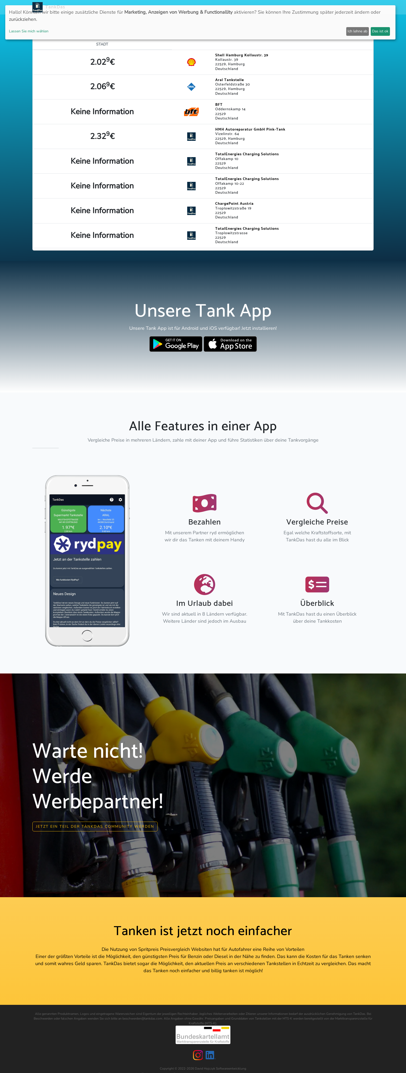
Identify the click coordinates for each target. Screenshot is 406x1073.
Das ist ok (380, 31)
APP (211, 7)
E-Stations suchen (289, 7)
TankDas (54, 7)
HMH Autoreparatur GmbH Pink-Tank (250, 129)
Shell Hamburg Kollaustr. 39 (241, 55)
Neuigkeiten (192, 7)
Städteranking (252, 7)
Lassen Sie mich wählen (28, 31)
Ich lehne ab (357, 31)
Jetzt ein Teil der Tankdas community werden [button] (95, 825)
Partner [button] (336, 7)
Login (318, 7)
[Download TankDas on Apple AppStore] (230, 344)
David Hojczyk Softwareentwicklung (220, 1067)
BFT (219, 105)
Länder (226, 7)
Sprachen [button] (359, 7)
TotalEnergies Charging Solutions (247, 154)
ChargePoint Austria (234, 204)
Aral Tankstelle (229, 80)
